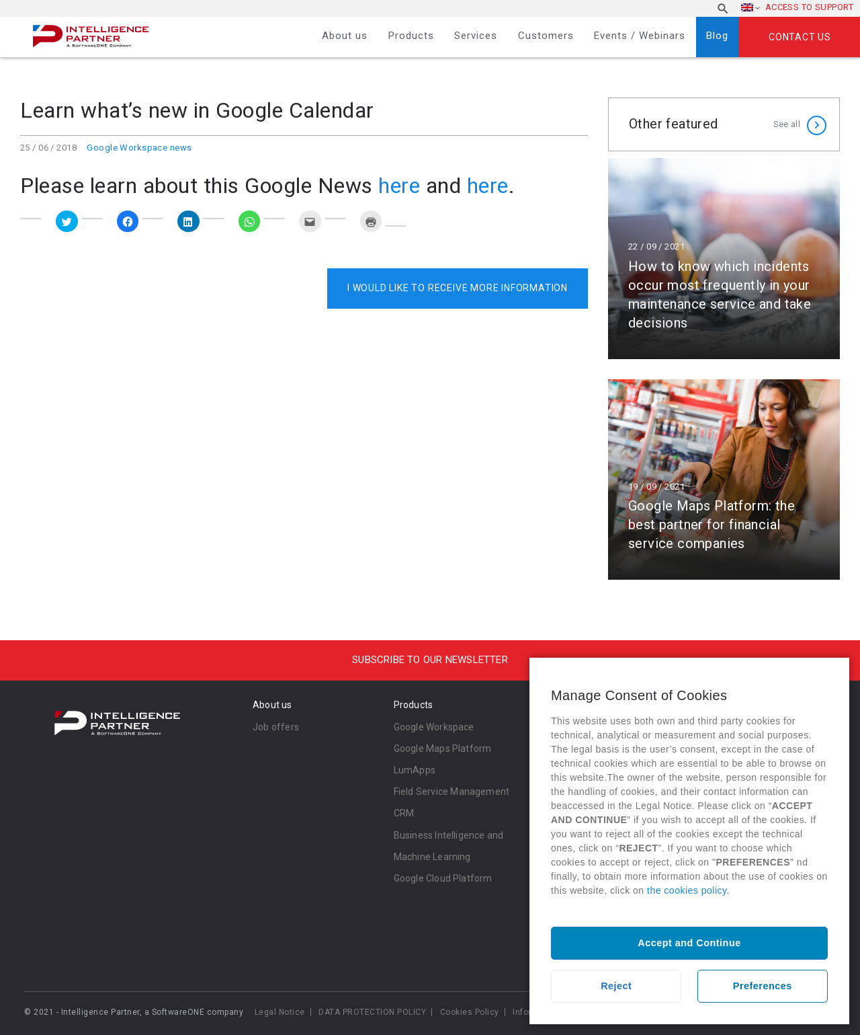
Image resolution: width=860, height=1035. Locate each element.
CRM (404, 813)
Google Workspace (434, 727)
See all (786, 124)
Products (411, 36)
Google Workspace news (139, 148)
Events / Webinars (639, 36)
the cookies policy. (688, 890)
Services (475, 36)
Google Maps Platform (443, 748)
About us (345, 36)
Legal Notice (280, 1012)
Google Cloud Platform (443, 878)
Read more (724, 258)
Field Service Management (452, 791)
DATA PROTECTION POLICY (372, 1012)
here (399, 185)
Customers (546, 36)
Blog (717, 36)
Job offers (276, 727)
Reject (616, 986)
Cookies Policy (469, 1012)
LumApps (414, 770)
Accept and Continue (689, 942)
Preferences (762, 986)
